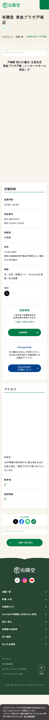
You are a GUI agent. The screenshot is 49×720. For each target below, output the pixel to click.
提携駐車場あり (12, 497)
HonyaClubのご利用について (24, 381)
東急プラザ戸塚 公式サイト (17, 511)
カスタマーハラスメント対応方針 (14, 694)
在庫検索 (23, 345)
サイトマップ (6, 684)
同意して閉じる (24, 714)
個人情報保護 (29, 709)
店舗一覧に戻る (25, 567)
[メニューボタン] (44, 4)
